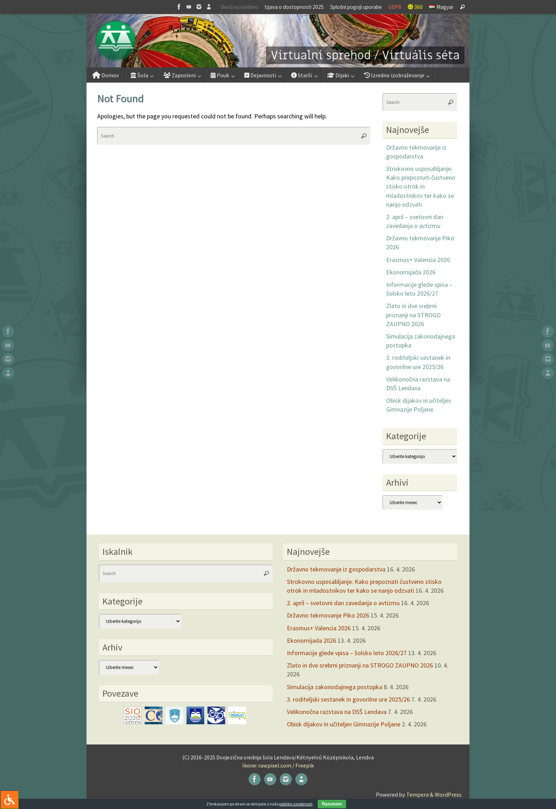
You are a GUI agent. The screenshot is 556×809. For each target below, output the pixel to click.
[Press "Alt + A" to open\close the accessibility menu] (9, 799)
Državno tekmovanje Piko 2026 (328, 615)
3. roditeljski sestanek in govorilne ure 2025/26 (348, 699)
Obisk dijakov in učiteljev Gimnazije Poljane (343, 724)
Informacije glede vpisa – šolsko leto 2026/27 (347, 653)
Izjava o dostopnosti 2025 (294, 7)
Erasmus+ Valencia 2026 (418, 260)
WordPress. (448, 794)
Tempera (417, 794)
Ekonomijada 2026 (410, 272)
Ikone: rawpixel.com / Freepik (278, 765)
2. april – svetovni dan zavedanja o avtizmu (343, 603)
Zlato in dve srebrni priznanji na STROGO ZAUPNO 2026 (413, 315)
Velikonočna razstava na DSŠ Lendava (337, 712)
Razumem (332, 804)
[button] (278, 40)
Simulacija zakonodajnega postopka (334, 687)
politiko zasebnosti (295, 804)
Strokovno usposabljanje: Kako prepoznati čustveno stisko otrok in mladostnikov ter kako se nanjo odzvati (420, 186)
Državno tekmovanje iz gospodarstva (336, 569)
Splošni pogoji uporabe (356, 7)
